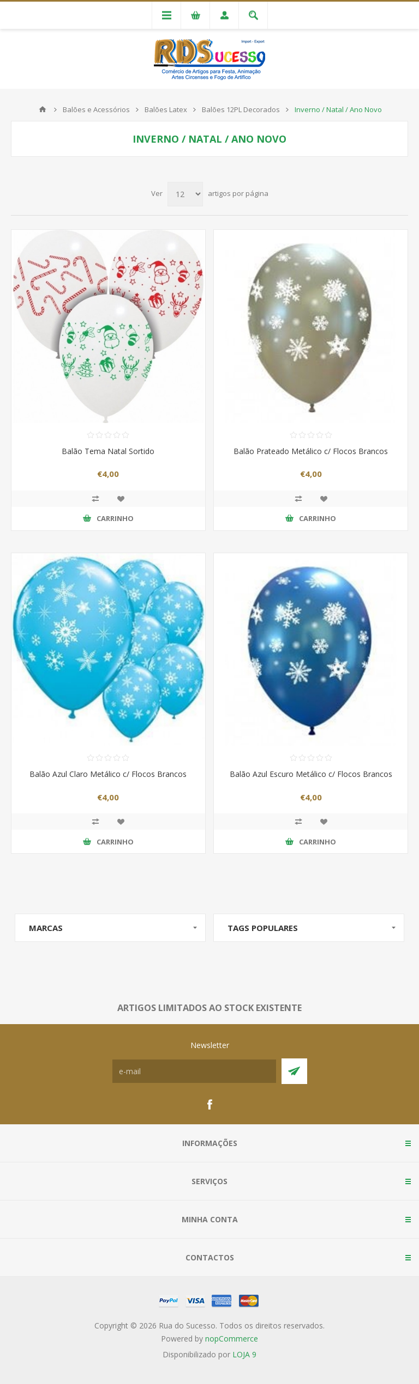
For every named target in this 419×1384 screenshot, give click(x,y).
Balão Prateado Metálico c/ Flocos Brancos (311, 451)
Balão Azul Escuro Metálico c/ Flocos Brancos (311, 774)
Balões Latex (166, 109)
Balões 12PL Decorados (241, 109)
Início (42, 109)
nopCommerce (231, 1338)
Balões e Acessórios (96, 109)
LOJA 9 (244, 1354)
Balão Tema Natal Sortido (108, 451)
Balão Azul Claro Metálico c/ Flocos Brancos (108, 774)
